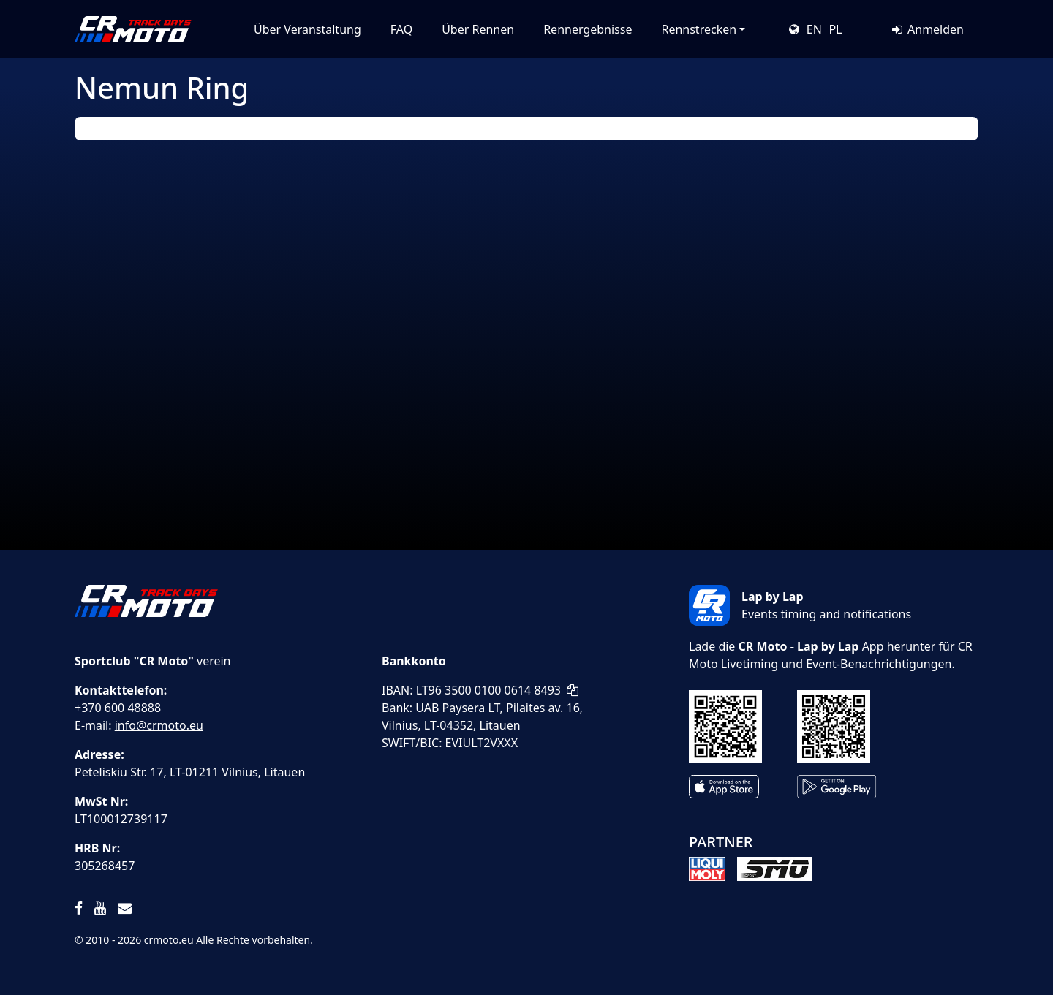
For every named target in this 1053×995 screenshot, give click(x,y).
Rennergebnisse (587, 29)
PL (835, 29)
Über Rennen (478, 29)
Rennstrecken (698, 29)
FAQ (401, 29)
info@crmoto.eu (159, 725)
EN (814, 29)
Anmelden (926, 29)
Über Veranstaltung (307, 29)
